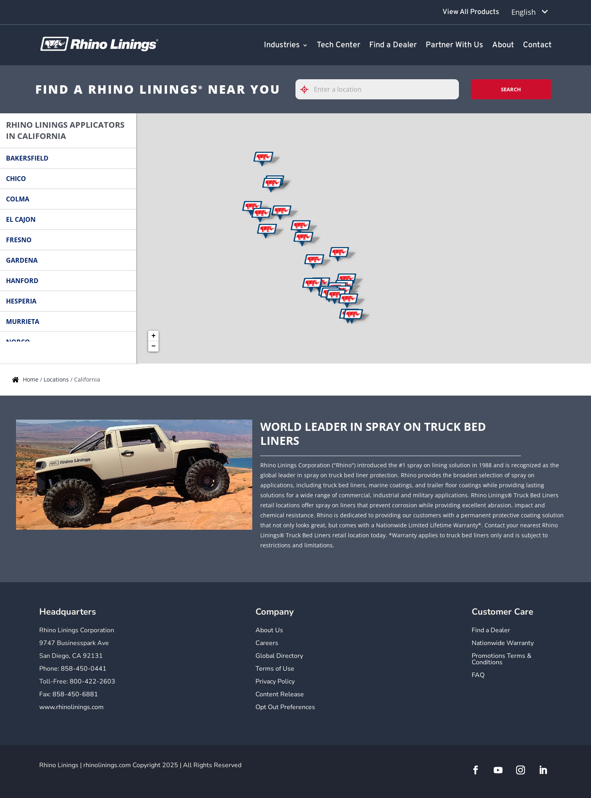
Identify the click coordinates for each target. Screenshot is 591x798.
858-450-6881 (75, 694)
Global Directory (279, 656)
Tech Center (338, 45)
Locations (57, 379)
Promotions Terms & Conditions (501, 660)
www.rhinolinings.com (71, 707)
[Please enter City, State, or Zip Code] (377, 89)
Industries (282, 45)
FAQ (478, 675)
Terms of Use (274, 669)
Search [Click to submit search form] (511, 89)
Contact (537, 45)
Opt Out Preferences (285, 708)
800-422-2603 (92, 681)
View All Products (470, 12)
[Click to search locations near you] (308, 89)
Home (31, 379)
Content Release (279, 695)
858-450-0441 (84, 668)
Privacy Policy (275, 682)
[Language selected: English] (529, 12)
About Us (269, 631)
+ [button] (153, 336)
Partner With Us (454, 45)
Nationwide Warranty (503, 643)
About (503, 45)
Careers (266, 643)
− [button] (153, 346)
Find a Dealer (393, 45)
